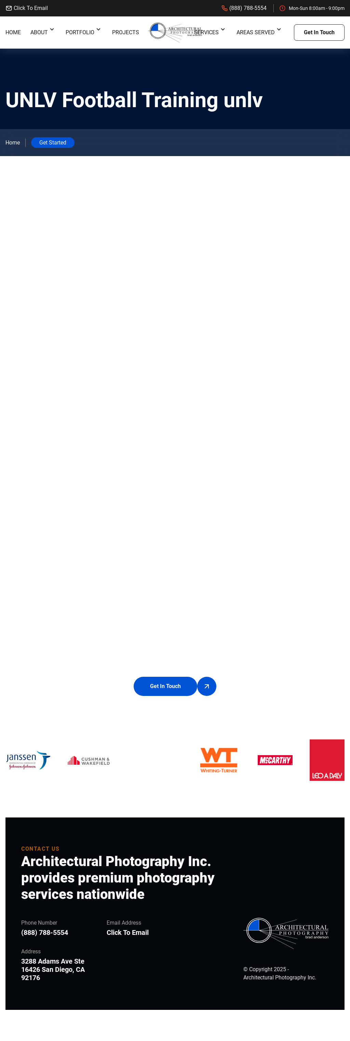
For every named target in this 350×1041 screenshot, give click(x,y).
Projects (125, 32)
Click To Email (26, 8)
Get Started (52, 142)
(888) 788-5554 (244, 8)
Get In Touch (319, 32)
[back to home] (175, 33)
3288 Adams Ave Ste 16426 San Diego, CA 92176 (53, 969)
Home (13, 32)
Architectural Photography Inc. (279, 978)
